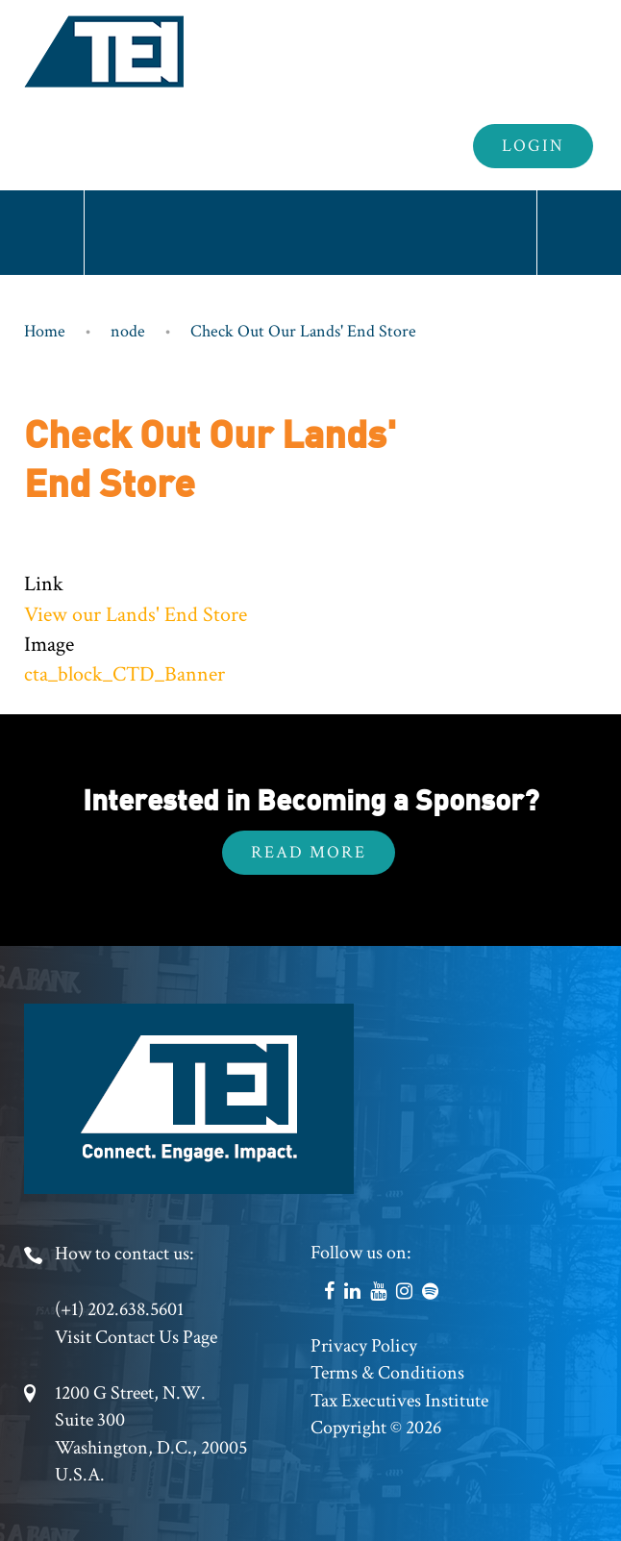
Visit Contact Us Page (136, 1337)
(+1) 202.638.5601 (119, 1309)
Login (533, 146)
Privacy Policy (363, 1345)
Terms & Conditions (387, 1372)
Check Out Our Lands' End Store (303, 331)
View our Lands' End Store (135, 615)
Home (44, 331)
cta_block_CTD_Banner (124, 674)
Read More (308, 852)
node (128, 331)
